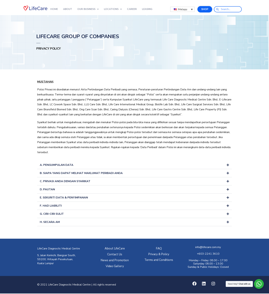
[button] (134, 165)
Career (132, 9)
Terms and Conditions (158, 260)
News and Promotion (115, 261)
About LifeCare (115, 249)
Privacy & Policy (158, 255)
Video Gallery (115, 267)
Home (54, 9)
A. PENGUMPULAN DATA (56, 165)
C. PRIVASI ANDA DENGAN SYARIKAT (65, 182)
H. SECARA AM (50, 222)
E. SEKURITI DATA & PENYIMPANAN (64, 198)
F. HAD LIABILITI (51, 206)
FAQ (159, 249)
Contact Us (114, 255)
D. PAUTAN (47, 190)
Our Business (88, 9)
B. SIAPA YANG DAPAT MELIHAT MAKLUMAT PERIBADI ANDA (81, 174)
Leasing (147, 9)
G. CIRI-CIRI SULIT (52, 214)
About (67, 9)
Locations (113, 9)
